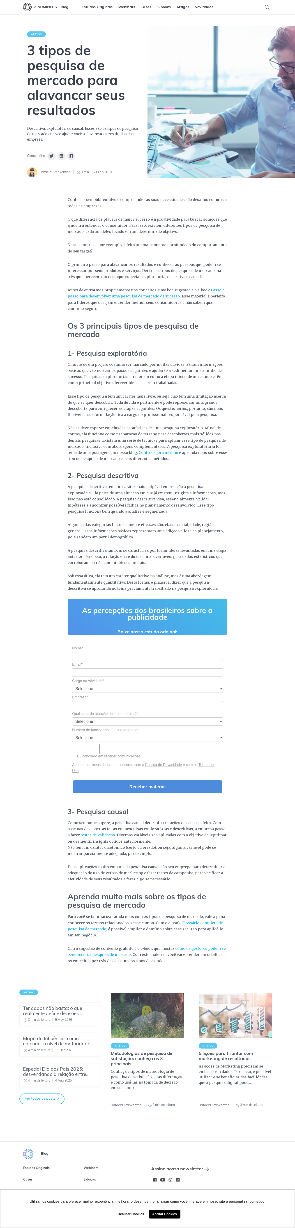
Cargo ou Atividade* (88, 681)
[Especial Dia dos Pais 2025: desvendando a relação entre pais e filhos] (60, 1075)
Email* (77, 664)
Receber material (147, 786)
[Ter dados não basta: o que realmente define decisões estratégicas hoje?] (60, 1014)
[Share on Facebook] (71, 156)
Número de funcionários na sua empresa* (105, 730)
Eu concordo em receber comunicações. (107, 751)
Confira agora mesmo (158, 452)
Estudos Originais (97, 7)
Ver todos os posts (42, 1099)
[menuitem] (97, 7)
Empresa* (80, 697)
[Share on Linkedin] (61, 156)
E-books (164, 7)
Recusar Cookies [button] (131, 1214)
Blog (64, 7)
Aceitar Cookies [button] (164, 1214)
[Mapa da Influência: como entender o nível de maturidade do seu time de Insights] (60, 1044)
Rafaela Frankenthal (55, 172)
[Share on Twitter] (51, 156)
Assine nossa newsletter (180, 1169)
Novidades (204, 7)
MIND (45, 7)
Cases (146, 7)
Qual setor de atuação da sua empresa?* (105, 714)
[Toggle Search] (267, 7)
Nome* (77, 648)
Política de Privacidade (163, 765)
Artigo (36, 34)
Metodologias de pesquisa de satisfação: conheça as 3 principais (141, 1058)
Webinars (126, 7)
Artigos (182, 7)
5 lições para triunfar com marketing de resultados (226, 1056)
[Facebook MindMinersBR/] (155, 1180)
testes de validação (98, 835)
